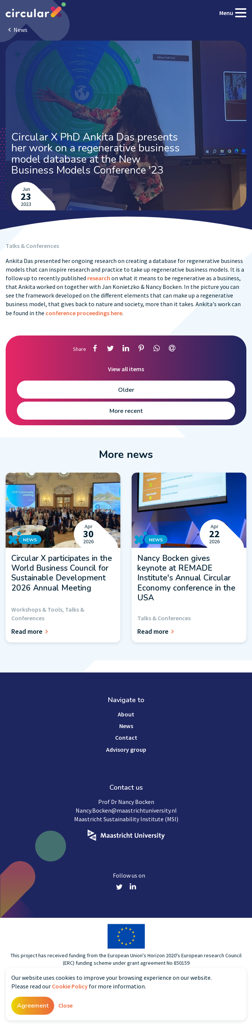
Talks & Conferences (32, 245)
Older (126, 390)
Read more (30, 631)
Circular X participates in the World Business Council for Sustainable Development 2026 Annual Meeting (61, 573)
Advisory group (126, 749)
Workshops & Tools (36, 609)
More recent (126, 411)
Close (65, 1005)
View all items (126, 369)
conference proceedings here (84, 313)
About (126, 714)
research (99, 278)
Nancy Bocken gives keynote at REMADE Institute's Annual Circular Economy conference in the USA (186, 578)
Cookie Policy (70, 986)
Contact (126, 737)
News (20, 29)
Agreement (33, 1006)
